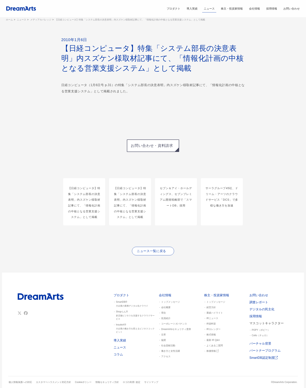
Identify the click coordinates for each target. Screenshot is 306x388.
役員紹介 (166, 318)
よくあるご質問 (214, 345)
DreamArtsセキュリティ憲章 (176, 329)
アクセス (166, 356)
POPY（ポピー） (261, 330)
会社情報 (254, 8)
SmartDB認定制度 (263, 357)
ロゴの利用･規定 (131, 382)
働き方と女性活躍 (170, 351)
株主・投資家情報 (232, 8)
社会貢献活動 (168, 345)
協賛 (163, 340)
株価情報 (212, 351)
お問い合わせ (291, 8)
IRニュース (212, 318)
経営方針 (211, 307)
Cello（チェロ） (260, 335)
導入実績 (192, 8)
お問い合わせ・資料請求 (152, 146)
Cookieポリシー (83, 382)
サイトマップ (151, 382)
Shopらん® (135, 315)
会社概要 (166, 307)
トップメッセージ (170, 302)
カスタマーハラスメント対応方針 (53, 382)
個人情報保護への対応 (20, 382)
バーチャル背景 (260, 343)
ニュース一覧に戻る (151, 251)
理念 (163, 312)
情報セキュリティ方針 (107, 382)
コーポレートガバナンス (174, 323)
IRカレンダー (213, 329)
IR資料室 (211, 323)
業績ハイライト (214, 312)
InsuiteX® (135, 328)
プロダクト (173, 8)
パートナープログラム (265, 350)
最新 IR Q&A (213, 340)
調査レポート (258, 302)
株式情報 (211, 334)
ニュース (209, 8)
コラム (118, 354)
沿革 (163, 334)
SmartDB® (135, 304)
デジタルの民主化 (261, 309)
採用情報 (271, 8)
